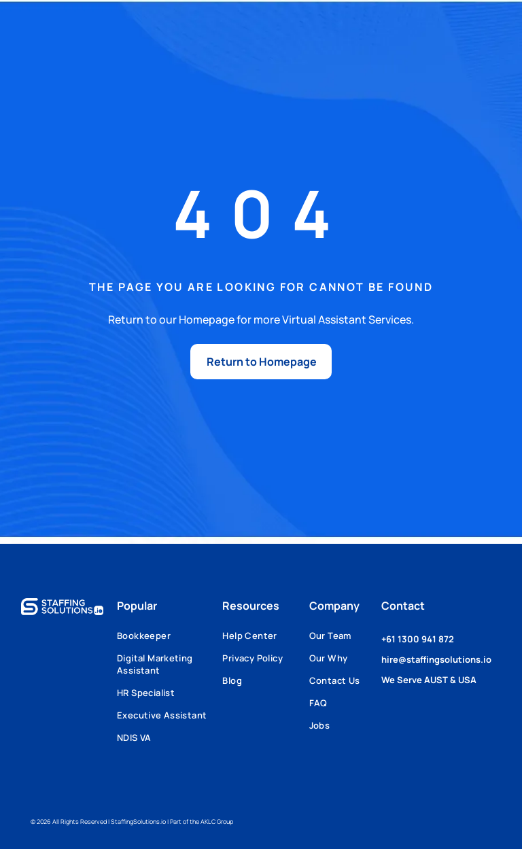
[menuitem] (169, 640)
